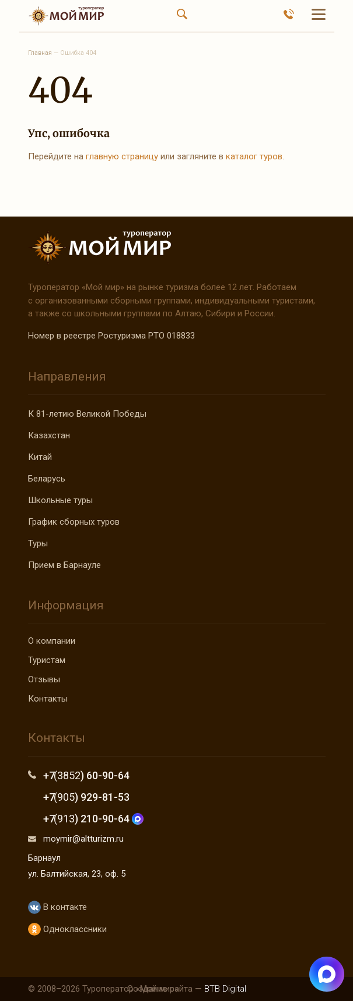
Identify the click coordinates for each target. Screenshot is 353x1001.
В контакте (57, 907)
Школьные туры (60, 500)
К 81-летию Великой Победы (87, 414)
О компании (51, 641)
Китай (40, 457)
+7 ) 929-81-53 (86, 797)
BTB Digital (225, 988)
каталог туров (254, 156)
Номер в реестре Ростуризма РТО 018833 (111, 335)
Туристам (46, 660)
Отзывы (44, 679)
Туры (38, 543)
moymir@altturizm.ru (83, 838)
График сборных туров (74, 522)
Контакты (48, 698)
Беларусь (46, 478)
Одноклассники (67, 929)
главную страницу (122, 156)
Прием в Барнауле (64, 565)
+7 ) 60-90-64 (86, 775)
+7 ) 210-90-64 (93, 818)
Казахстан (49, 435)
